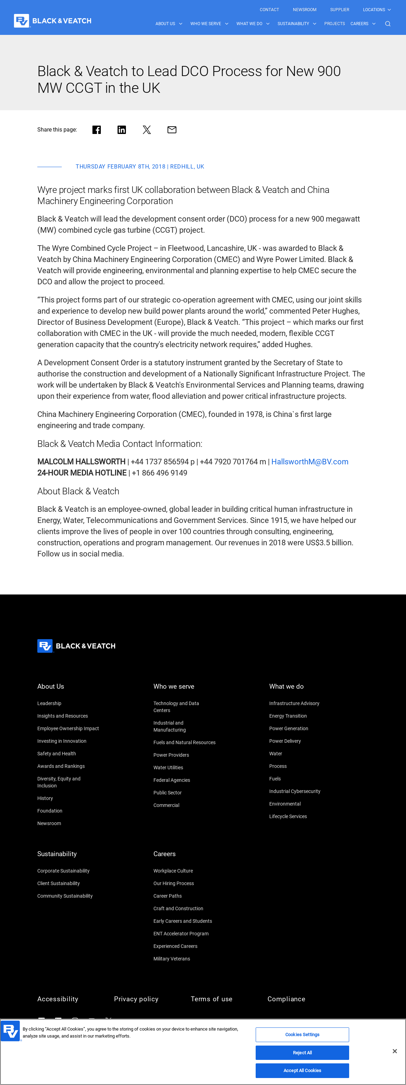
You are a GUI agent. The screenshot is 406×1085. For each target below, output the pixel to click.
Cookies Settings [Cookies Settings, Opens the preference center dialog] (302, 1034)
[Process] (300, 766)
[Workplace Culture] (184, 870)
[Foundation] (68, 810)
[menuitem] (269, 10)
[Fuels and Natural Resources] (184, 742)
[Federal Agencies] (184, 780)
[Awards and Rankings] (68, 766)
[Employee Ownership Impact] (68, 728)
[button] (388, 23)
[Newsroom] (68, 823)
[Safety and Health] (68, 753)
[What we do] (300, 691)
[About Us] (68, 691)
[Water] (300, 753)
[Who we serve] (184, 691)
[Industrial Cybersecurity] (300, 791)
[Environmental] (300, 803)
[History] (68, 798)
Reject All (302, 1052)
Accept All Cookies (302, 1070)
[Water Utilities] (184, 767)
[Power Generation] (300, 728)
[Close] (395, 1051)
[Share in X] (146, 129)
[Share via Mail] (172, 129)
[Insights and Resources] (68, 715)
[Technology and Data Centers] (184, 707)
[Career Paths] (184, 895)
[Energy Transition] (300, 715)
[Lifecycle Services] (300, 816)
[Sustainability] (68, 858)
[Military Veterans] (184, 958)
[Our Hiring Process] (184, 883)
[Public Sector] (184, 792)
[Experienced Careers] (184, 946)
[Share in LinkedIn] (121, 129)
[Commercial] (184, 805)
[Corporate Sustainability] (68, 870)
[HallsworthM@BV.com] (309, 461)
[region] (203, 1052)
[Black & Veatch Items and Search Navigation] (274, 24)
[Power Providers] (184, 754)
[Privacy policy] (145, 999)
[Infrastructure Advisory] (300, 703)
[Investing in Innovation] (68, 741)
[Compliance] (299, 999)
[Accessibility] (68, 999)
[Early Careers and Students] (184, 921)
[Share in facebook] (96, 129)
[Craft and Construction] (184, 908)
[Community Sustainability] (68, 895)
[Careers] (184, 858)
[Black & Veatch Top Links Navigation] (326, 10)
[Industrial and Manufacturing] (184, 726)
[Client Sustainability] (68, 883)
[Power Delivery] (300, 741)
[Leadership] (68, 703)
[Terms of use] (222, 999)
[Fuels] (300, 778)
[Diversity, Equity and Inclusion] (68, 782)
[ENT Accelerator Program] (184, 933)
